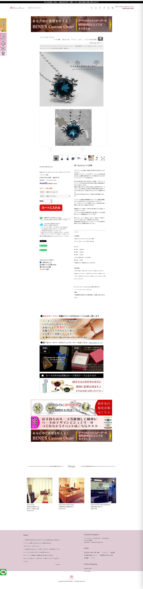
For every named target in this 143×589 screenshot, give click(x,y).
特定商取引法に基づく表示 (106, 555)
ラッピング (105, 552)
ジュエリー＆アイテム (52, 46)
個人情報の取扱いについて (90, 555)
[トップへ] (17, 8)
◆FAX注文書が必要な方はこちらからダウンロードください (54, 236)
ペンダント (60, 46)
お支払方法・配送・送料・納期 (91, 552)
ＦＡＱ (92, 558)
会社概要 (86, 558)
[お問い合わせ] (96, 8)
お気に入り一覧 (65, 39)
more (58, 564)
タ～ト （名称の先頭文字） (77, 46)
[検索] (91, 8)
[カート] (108, 8)
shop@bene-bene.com (97, 542)
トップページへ (43, 46)
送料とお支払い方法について (96, 42)
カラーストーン (66, 46)
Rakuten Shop (87, 568)
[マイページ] (104, 8)
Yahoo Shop (87, 571)
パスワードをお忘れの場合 (91, 39)
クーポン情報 (57, 39)
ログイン (80, 39)
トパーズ (85, 46)
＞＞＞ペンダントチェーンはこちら (83, 289)
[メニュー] (112, 8)
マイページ (73, 39)
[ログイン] (100, 8)
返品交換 (112, 552)
